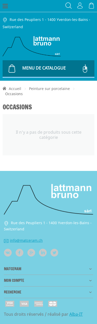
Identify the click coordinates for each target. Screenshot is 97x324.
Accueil (15, 88)
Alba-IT (76, 314)
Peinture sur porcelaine (49, 88)
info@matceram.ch (23, 240)
